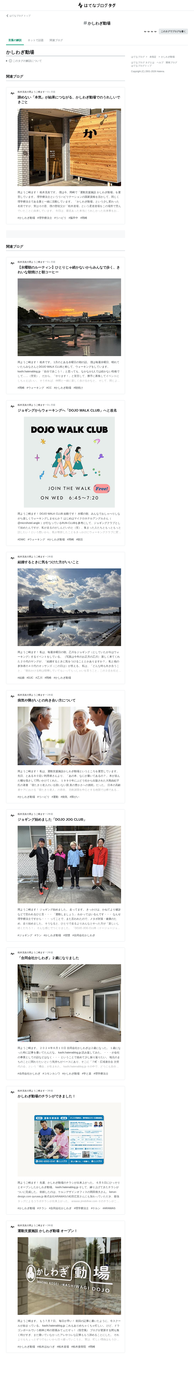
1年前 (50, 556)
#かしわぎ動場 (26, 217)
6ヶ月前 (51, 262)
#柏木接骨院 (78, 1346)
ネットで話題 (36, 40)
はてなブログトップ (141, 65)
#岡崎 (83, 217)
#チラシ (42, 1208)
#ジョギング (25, 935)
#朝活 (79, 539)
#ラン (38, 935)
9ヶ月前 (51, 405)
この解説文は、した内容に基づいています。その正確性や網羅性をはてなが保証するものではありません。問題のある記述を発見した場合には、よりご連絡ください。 (24, 61)
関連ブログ (56, 40)
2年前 (50, 814)
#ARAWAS (109, 1208)
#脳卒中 (73, 217)
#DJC (30, 677)
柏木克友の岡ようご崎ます (31, 92)
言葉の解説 (15, 40)
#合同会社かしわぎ (83, 935)
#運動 (55, 796)
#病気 (64, 796)
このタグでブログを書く (173, 31)
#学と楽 (86, 1073)
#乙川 (39, 677)
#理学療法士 (44, 217)
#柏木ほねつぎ (46, 1346)
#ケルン (95, 1208)
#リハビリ (60, 217)
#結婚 (21, 677)
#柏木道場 (63, 1346)
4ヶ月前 (51, 92)
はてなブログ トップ (18, 15)
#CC (49, 387)
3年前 (50, 1090)
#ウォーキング (35, 387)
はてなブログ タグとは (142, 62)
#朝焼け (78, 387)
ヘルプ (160, 62)
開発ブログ (171, 62)
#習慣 (66, 935)
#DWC (21, 539)
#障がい (74, 796)
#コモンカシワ (51, 1073)
